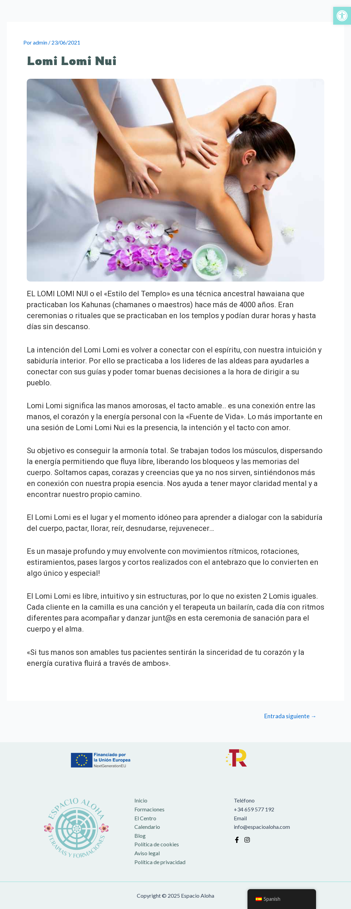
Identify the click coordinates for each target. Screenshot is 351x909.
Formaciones (149, 809)
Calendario (147, 826)
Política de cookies (156, 844)
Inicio (140, 800)
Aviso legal (147, 853)
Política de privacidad (159, 862)
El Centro (145, 818)
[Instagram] (247, 840)
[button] (342, 16)
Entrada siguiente (290, 716)
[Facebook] (237, 840)
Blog (140, 835)
